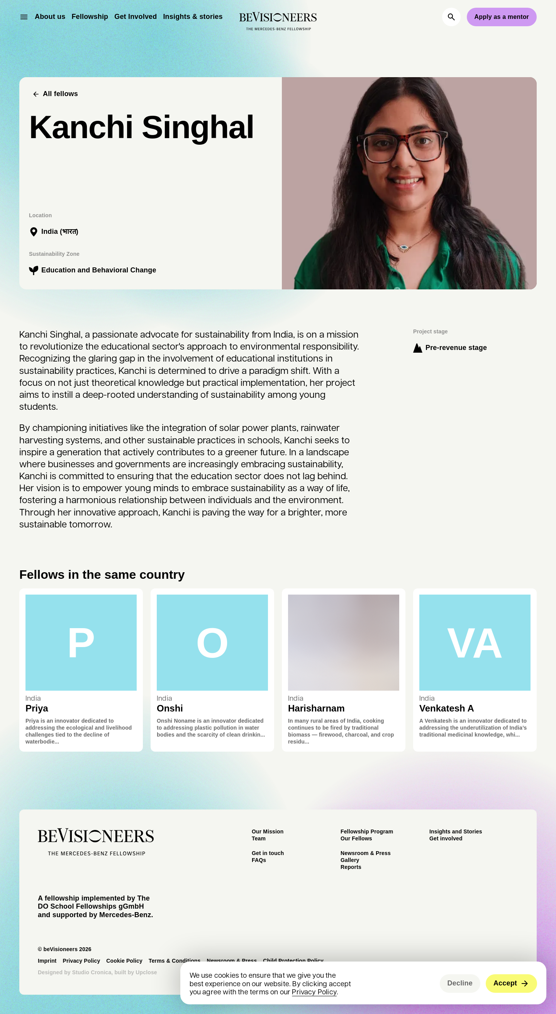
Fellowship (89, 16)
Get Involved (135, 16)
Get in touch (268, 853)
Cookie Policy (124, 961)
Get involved (446, 838)
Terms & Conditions (175, 961)
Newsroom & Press (366, 853)
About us (50, 16)
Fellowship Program (367, 831)
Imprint (47, 961)
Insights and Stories (455, 831)
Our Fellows (356, 838)
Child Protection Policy (293, 961)
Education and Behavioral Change (98, 270)
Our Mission (267, 831)
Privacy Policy (314, 991)
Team (259, 838)
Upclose (146, 972)
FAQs (259, 860)
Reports (351, 867)
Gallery (350, 860)
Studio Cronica (92, 972)
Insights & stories (192, 16)
